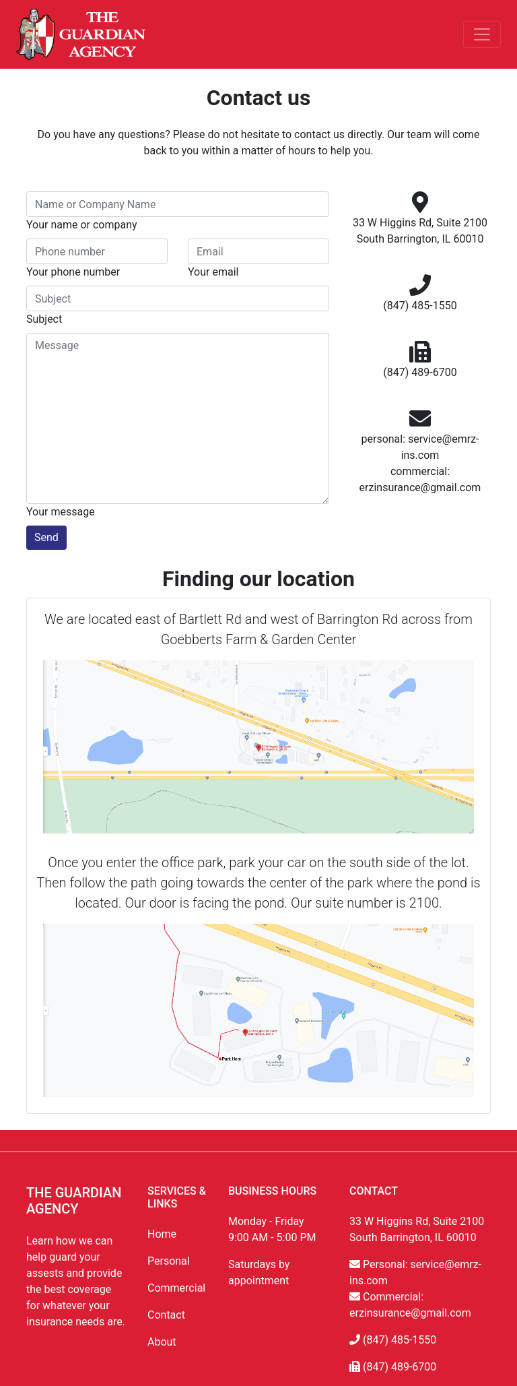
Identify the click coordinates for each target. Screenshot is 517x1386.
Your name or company (81, 224)
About (161, 1341)
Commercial (176, 1288)
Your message (60, 511)
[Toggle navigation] (482, 34)
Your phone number (73, 271)
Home (161, 1234)
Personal (168, 1261)
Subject (44, 319)
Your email (213, 271)
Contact (166, 1315)
